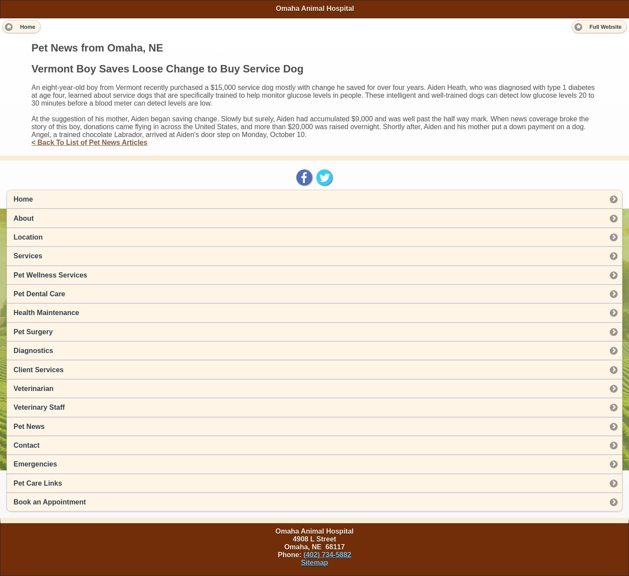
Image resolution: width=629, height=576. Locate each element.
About (24, 218)
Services (28, 256)
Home (23, 199)
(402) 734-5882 (327, 555)
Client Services (39, 370)
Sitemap (314, 562)
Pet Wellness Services (50, 275)
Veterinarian (34, 388)
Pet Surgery (33, 332)
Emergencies (35, 464)
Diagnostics (33, 350)
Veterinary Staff (39, 407)
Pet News (29, 426)
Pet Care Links (38, 483)
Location (28, 237)
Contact (27, 445)
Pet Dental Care (39, 294)
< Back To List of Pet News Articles (89, 142)
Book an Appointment (50, 502)
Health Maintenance (46, 312)
